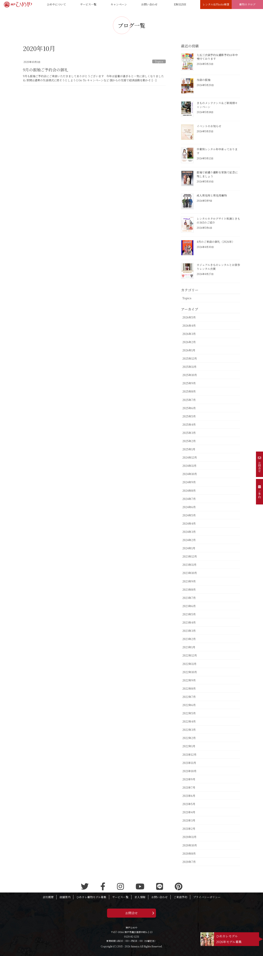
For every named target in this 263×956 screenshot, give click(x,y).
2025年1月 (188, 449)
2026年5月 (189, 317)
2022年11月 (189, 664)
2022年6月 (189, 705)
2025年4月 (189, 424)
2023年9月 (189, 581)
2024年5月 (189, 515)
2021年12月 (189, 754)
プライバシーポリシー (207, 897)
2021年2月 (188, 829)
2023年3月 (189, 631)
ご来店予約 (180, 897)
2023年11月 (189, 565)
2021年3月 (188, 820)
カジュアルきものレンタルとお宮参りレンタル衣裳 (218, 267)
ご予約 (259, 491)
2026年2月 (189, 342)
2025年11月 (189, 367)
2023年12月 (189, 556)
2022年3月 (189, 730)
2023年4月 (189, 622)
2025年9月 (189, 383)
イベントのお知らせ (209, 126)
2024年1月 (188, 548)
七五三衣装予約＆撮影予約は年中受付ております (217, 57)
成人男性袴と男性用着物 (212, 195)
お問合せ (131, 913)
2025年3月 (189, 433)
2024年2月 (189, 540)
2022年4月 (189, 721)
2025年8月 (189, 391)
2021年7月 (188, 787)
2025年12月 (189, 358)
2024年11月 (189, 466)
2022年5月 (189, 713)
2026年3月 (189, 334)
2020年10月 (189, 845)
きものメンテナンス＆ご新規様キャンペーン (217, 105)
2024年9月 (189, 482)
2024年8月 (189, 491)
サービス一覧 (120, 897)
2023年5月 (189, 614)
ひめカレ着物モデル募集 (91, 897)
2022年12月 (189, 655)
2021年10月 (189, 771)
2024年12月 (189, 457)
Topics (159, 61)
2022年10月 (189, 672)
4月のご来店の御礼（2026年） (216, 242)
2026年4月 (189, 325)
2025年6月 (189, 408)
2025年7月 (189, 400)
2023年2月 (189, 639)
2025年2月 (189, 441)
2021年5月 (188, 804)
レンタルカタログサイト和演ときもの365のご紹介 (218, 220)
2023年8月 (189, 589)
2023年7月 (189, 598)
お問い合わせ (159, 897)
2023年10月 (189, 573)
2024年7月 (189, 499)
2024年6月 (189, 507)
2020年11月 (189, 837)
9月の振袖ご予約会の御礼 (45, 70)
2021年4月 (188, 812)
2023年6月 (189, 606)
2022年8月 (189, 688)
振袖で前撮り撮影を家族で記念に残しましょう (217, 174)
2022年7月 (189, 697)
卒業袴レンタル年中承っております (217, 151)
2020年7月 (189, 862)
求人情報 (139, 897)
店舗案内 (64, 897)
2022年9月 (189, 680)
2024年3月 (189, 532)
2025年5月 (189, 416)
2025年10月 (189, 375)
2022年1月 (188, 746)
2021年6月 (188, 796)
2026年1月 (188, 350)
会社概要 (48, 897)
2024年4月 (189, 523)
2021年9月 (188, 779)
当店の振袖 (203, 80)
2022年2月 (189, 738)
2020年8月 (189, 853)
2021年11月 (189, 763)
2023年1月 (188, 647)
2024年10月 (189, 474)
